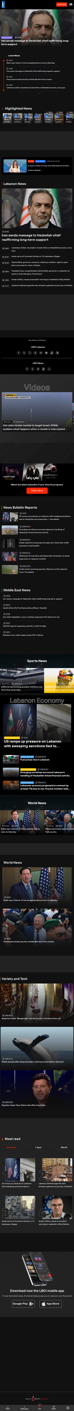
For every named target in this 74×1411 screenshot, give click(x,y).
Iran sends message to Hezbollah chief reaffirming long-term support (35, 43)
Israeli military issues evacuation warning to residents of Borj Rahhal (39, 119)
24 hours (11, 1147)
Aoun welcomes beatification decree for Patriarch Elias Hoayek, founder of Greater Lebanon (59, 119)
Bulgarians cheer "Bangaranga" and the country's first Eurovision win (31, 1019)
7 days (38, 1147)
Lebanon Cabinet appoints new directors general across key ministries (41, 286)
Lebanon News (7, 37)
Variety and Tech (14, 979)
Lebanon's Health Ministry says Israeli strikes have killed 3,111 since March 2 (49, 119)
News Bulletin (40, 161)
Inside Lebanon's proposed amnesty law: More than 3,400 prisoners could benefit (44, 544)
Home (8, 1408)
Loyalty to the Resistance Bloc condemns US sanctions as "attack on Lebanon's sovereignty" (70, 119)
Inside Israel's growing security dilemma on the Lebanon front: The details (43, 570)
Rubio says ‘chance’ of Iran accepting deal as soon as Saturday (30, 63)
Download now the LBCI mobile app (37, 1291)
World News (7, 422)
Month (64, 1147)
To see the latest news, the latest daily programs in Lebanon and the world (37, 1296)
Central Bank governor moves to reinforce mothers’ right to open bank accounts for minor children (39, 264)
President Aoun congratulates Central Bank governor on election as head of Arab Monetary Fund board (40, 272)
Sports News (50, 684)
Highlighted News (18, 108)
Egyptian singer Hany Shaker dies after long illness (23, 1105)
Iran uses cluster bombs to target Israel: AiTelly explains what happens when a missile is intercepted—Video (35, 427)
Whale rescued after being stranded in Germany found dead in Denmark (33, 1062)
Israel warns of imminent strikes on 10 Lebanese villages (18, 119)
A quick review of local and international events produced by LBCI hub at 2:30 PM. (48, 166)
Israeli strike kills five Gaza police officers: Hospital (25, 608)
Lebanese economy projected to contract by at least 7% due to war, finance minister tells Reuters (44, 787)
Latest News (14, 56)
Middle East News (16, 590)
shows (54, 1408)
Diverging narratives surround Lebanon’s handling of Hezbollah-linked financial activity (41, 531)
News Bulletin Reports (20, 507)
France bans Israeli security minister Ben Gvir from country (29, 79)
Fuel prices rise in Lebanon (35, 760)
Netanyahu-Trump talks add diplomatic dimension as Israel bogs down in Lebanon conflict (44, 557)
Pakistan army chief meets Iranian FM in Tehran (23, 635)
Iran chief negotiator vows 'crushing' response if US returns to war (31, 617)
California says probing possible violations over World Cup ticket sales (21, 688)
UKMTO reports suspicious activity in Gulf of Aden (24, 626)
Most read (12, 1139)
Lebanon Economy (27, 757)
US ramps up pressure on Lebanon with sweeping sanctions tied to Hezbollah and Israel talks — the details (28, 119)
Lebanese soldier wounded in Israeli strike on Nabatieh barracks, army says (35, 88)
